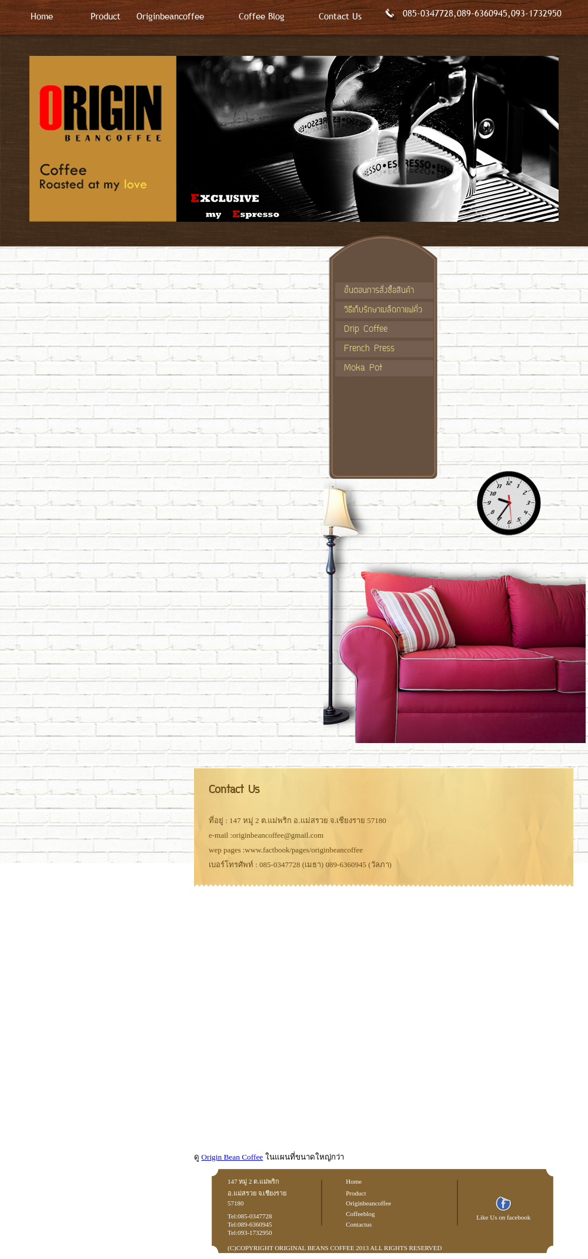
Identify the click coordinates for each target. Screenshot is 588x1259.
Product (106, 16)
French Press (369, 349)
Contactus (359, 1224)
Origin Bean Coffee (232, 1157)
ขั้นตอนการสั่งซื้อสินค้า (379, 291)
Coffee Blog (262, 16)
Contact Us (340, 16)
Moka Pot (363, 368)
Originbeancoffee (170, 16)
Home (42, 16)
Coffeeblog (360, 1213)
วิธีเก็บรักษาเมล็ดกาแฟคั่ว (383, 310)
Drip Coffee (365, 330)
